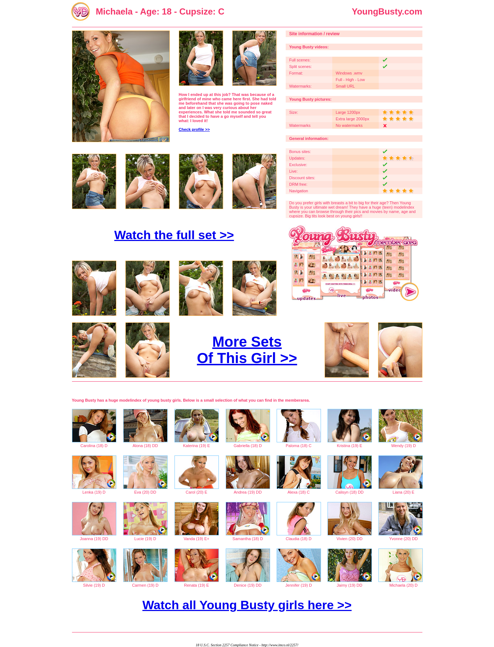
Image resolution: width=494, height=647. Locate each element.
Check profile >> (194, 129)
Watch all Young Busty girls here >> (247, 605)
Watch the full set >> (174, 235)
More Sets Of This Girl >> (247, 350)
